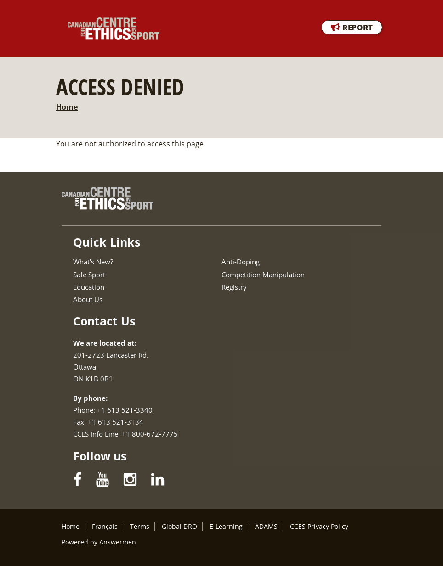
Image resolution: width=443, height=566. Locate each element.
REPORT (357, 27)
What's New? (93, 261)
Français (105, 526)
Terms (139, 526)
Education (88, 286)
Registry (234, 286)
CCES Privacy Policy (319, 526)
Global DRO (179, 526)
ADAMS (266, 526)
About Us (87, 299)
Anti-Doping (241, 261)
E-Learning (226, 526)
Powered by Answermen (99, 542)
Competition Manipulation (263, 274)
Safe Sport (89, 274)
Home (67, 107)
